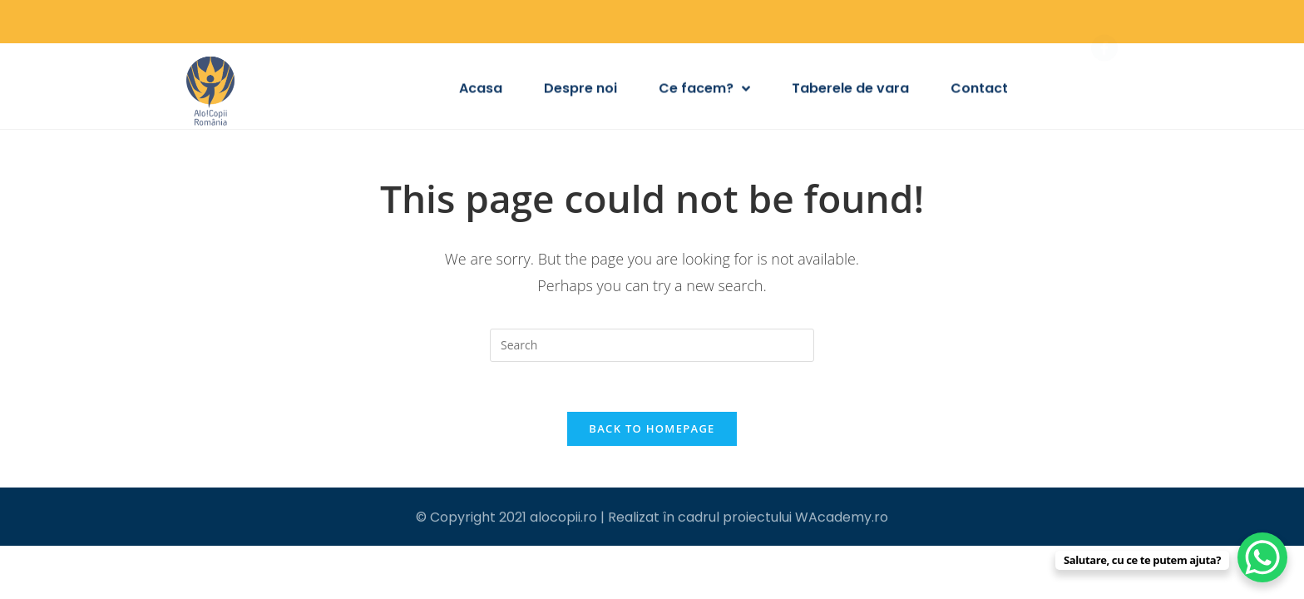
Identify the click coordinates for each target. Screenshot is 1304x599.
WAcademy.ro (841, 517)
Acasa (480, 90)
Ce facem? (704, 91)
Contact (979, 90)
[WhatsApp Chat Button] (1262, 557)
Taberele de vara (850, 90)
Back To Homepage (651, 428)
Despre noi (580, 90)
